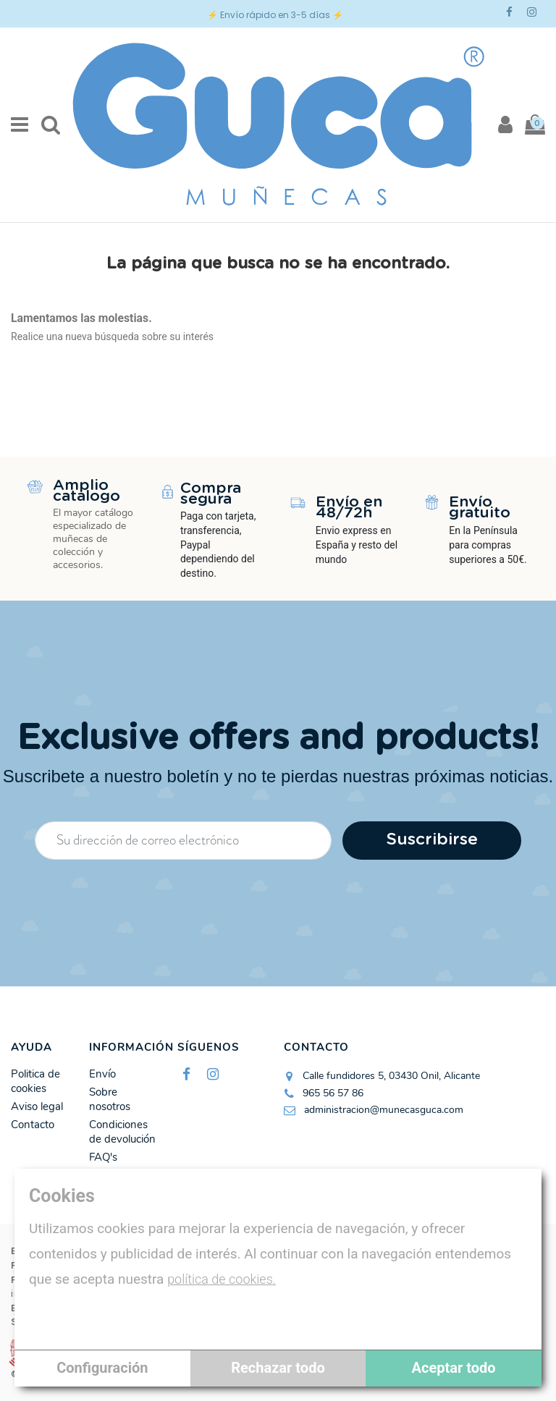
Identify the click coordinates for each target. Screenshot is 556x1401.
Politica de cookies (35, 1081)
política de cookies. (221, 1279)
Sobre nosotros (109, 1099)
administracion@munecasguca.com (383, 1110)
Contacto (32, 1125)
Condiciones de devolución (122, 1132)
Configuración (102, 1367)
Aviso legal (37, 1107)
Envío (102, 1074)
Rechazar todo (277, 1367)
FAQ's (103, 1157)
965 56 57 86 (333, 1093)
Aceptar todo (454, 1367)
